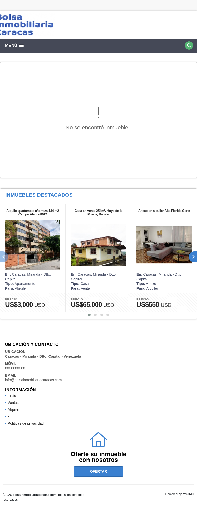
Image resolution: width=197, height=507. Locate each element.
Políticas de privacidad (26, 423)
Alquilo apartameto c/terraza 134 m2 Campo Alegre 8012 (32, 212)
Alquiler (14, 409)
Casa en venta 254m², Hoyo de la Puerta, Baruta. (98, 212)
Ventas (13, 402)
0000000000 (15, 368)
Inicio (12, 396)
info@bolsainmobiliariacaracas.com (33, 380)
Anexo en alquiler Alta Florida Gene (164, 211)
